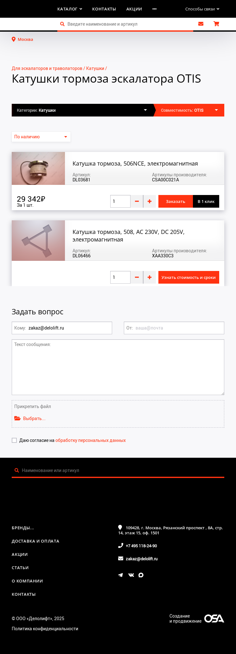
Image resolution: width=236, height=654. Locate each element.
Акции (134, 9)
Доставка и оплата (35, 541)
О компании (27, 581)
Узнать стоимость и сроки (189, 277)
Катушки (95, 68)
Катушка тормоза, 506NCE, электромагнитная (135, 163)
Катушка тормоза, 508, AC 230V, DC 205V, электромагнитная (129, 235)
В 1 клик (206, 201)
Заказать (175, 201)
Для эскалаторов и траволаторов (47, 68)
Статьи (20, 567)
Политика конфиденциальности (45, 629)
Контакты (104, 9)
